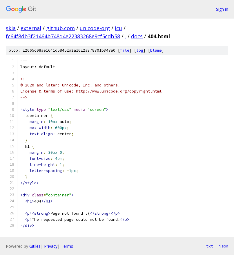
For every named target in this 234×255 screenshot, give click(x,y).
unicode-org (95, 28)
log (139, 50)
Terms (67, 246)
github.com (60, 28)
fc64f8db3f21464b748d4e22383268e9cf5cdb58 (63, 36)
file (124, 50)
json (223, 246)
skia (11, 28)
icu (118, 28)
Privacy (50, 246)
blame (156, 50)
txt (209, 246)
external (31, 28)
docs (137, 36)
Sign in (222, 9)
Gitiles (35, 246)
